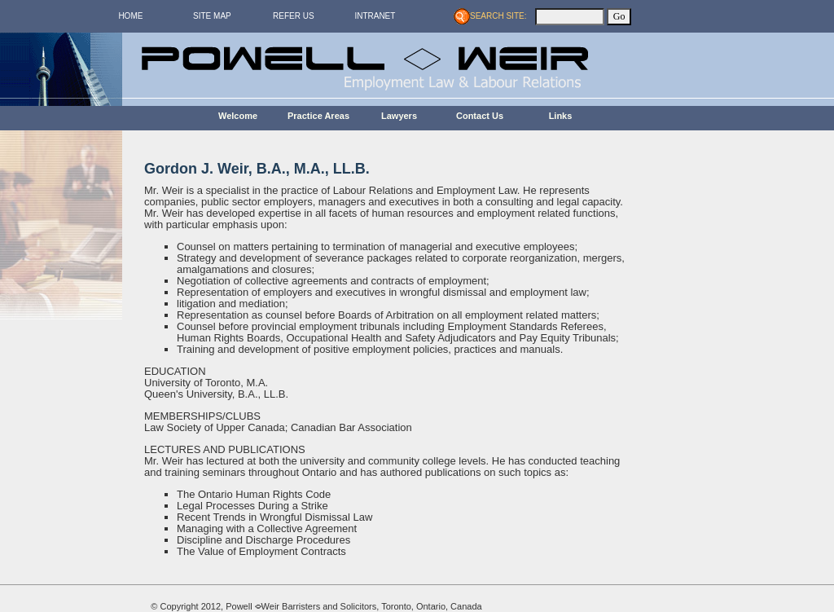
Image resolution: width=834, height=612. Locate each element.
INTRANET (374, 15)
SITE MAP (212, 15)
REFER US (293, 15)
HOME (130, 15)
